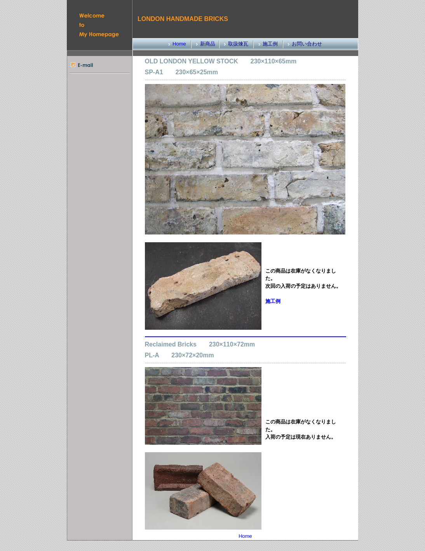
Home (179, 44)
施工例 (272, 301)
